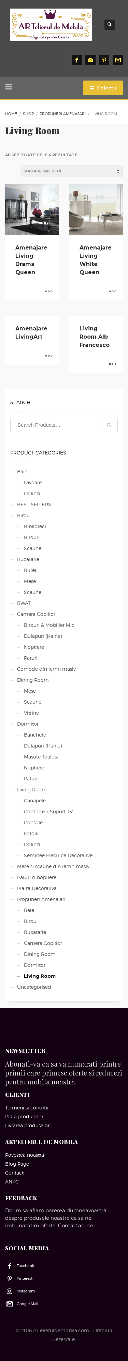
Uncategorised (34, 987)
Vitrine (31, 713)
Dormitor (28, 724)
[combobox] (64, 425)
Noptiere (34, 647)
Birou (23, 515)
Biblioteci (35, 526)
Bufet (30, 570)
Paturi (31, 658)
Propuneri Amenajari (41, 899)
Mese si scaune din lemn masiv (53, 866)
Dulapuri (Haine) (43, 636)
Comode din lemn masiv (46, 669)
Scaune (32, 548)
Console (33, 822)
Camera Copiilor (36, 614)
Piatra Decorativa (37, 888)
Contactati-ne (75, 1226)
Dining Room (33, 680)
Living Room (32, 789)
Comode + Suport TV (48, 811)
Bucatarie (28, 559)
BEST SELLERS (34, 504)
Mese (30, 581)
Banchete (35, 735)
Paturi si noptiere (36, 877)
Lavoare (33, 482)
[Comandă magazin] (71, 171)
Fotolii (31, 833)
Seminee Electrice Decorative (58, 855)
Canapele (35, 800)
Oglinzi (32, 493)
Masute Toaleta (41, 757)
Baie (22, 471)
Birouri (32, 537)
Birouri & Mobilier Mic (49, 625)
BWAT (24, 603)
